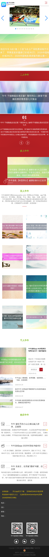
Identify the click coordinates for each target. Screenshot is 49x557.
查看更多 (37, 369)
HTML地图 (32, 555)
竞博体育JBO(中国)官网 (35, 491)
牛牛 (21, 555)
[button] (46, 18)
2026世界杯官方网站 (9, 498)
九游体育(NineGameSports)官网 (31, 494)
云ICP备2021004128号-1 (27, 552)
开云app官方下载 (18, 491)
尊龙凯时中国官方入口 (10, 494)
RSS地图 (26, 555)
